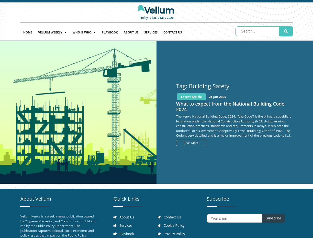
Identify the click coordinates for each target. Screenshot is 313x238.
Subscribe (273, 218)
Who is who (84, 32)
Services (150, 32)
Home (27, 32)
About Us (131, 32)
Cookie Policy (174, 225)
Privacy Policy (174, 233)
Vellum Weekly (52, 32)
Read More (191, 143)
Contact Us (172, 32)
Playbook (110, 32)
